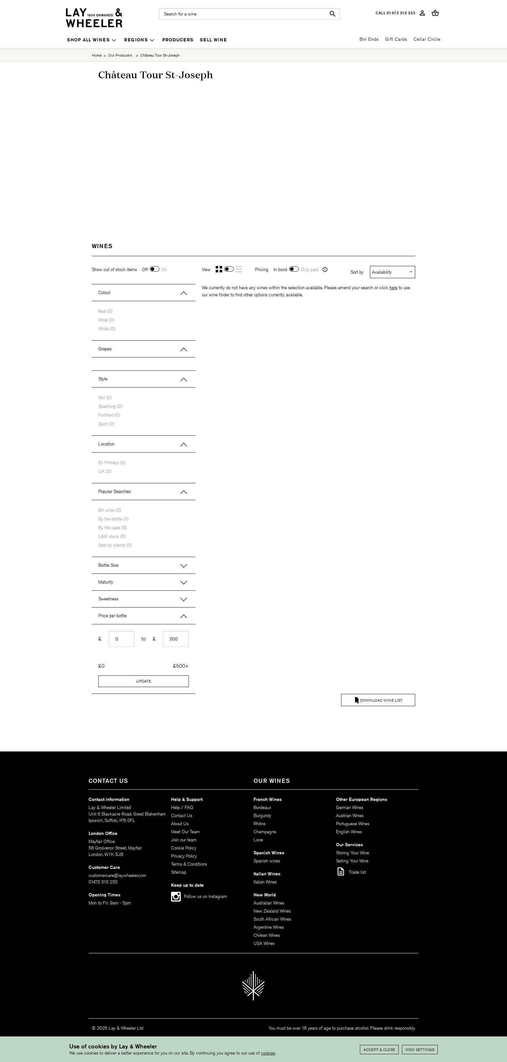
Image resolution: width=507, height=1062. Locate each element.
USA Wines (264, 943)
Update (143, 681)
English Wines (349, 832)
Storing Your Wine (352, 853)
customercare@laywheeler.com (117, 875)
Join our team (184, 840)
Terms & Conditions (189, 864)
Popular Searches (114, 491)
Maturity (105, 582)
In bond (280, 269)
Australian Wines (268, 903)
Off (145, 269)
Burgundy (262, 815)
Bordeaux (262, 807)
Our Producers (120, 55)
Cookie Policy (183, 848)
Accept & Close (379, 1049)
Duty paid (309, 269)
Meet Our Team (185, 832)
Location (106, 444)
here (393, 287)
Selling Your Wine (352, 861)
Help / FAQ (182, 807)
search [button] (333, 14)
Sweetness (108, 599)
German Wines (349, 807)
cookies (268, 1053)
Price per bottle (112, 616)
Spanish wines (266, 861)
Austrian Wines (349, 815)
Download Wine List (381, 700)
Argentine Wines (268, 927)
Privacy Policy (184, 856)
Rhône (259, 824)
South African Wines (272, 919)
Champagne (264, 832)
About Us (180, 824)
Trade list (351, 871)
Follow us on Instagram (205, 896)
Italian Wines (265, 882)
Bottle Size (108, 565)
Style (102, 379)
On (164, 269)
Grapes (105, 349)
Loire (258, 840)
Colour (104, 292)
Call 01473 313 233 (395, 12)
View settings (419, 1049)
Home (97, 55)
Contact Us (181, 815)
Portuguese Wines (352, 824)
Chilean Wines (266, 935)
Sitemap (178, 872)
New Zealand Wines (272, 911)
